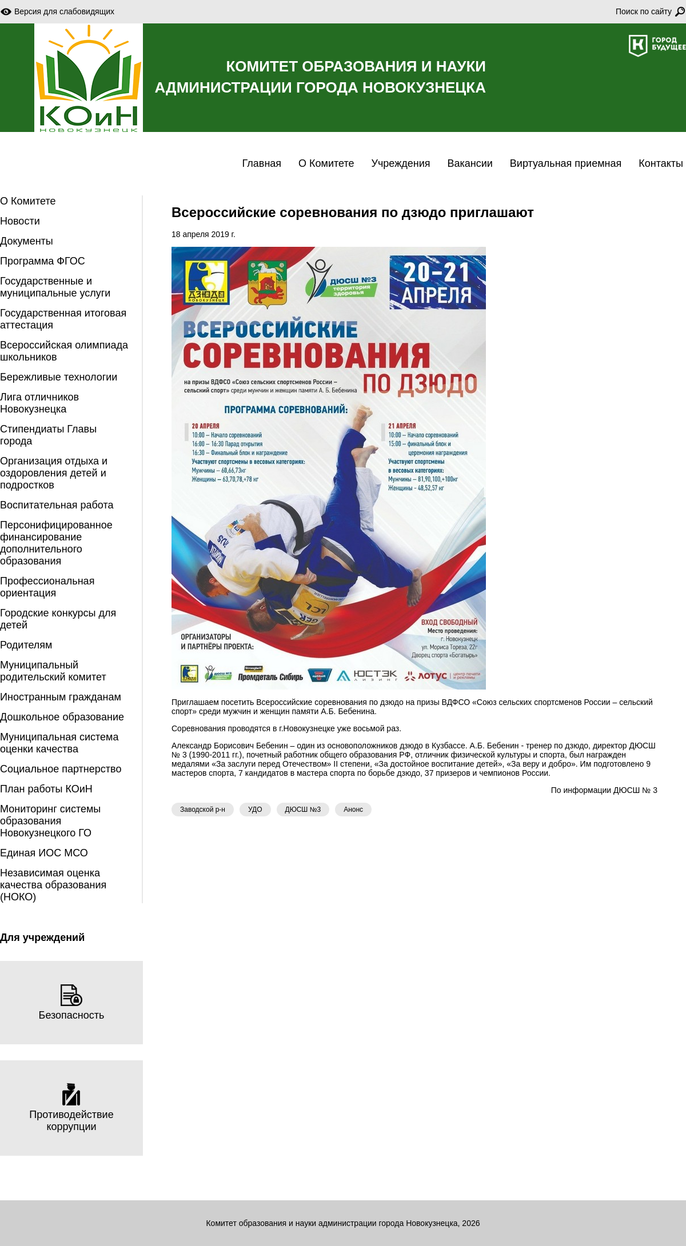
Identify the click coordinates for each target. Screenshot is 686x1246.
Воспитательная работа (57, 505)
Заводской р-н (202, 810)
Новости (20, 221)
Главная (262, 163)
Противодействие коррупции (71, 1107)
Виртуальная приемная (565, 163)
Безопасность (72, 1002)
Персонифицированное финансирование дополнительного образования (56, 543)
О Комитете (326, 163)
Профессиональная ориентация (47, 587)
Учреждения (401, 163)
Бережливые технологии (58, 377)
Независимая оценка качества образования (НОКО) (53, 885)
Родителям (26, 645)
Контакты (661, 163)
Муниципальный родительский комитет (53, 671)
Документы (26, 241)
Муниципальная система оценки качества (59, 743)
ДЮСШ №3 (303, 810)
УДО (255, 810)
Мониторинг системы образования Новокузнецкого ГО (50, 821)
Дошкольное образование (62, 717)
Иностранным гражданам (60, 697)
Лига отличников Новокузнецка (39, 403)
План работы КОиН (46, 789)
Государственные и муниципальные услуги (55, 287)
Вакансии (469, 163)
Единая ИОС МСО (44, 853)
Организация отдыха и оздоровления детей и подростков (53, 473)
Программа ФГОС (42, 261)
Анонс (353, 810)
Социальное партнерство (60, 769)
